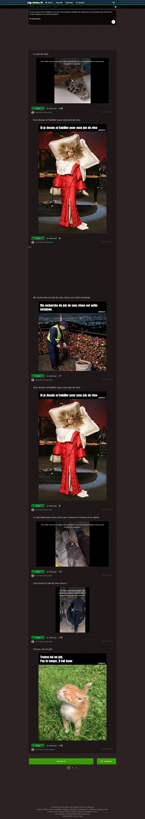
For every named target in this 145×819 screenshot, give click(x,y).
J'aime (37, 108)
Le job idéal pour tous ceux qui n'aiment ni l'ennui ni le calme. (66, 517)
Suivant (61, 761)
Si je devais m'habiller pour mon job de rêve (56, 120)
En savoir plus (35, 19)
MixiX (50, 112)
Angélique (51, 749)
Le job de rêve (40, 54)
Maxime (50, 242)
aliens (50, 576)
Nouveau (69, 3)
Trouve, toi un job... (43, 649)
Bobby (50, 380)
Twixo (50, 510)
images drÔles (46, 6)
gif (37, 6)
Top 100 (59, 3)
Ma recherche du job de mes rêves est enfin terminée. (62, 297)
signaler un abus (107, 112)
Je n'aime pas (51, 108)
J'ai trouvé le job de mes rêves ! (50, 583)
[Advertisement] (72, 38)
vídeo (55, 6)
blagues (32, 6)
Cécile (50, 641)
